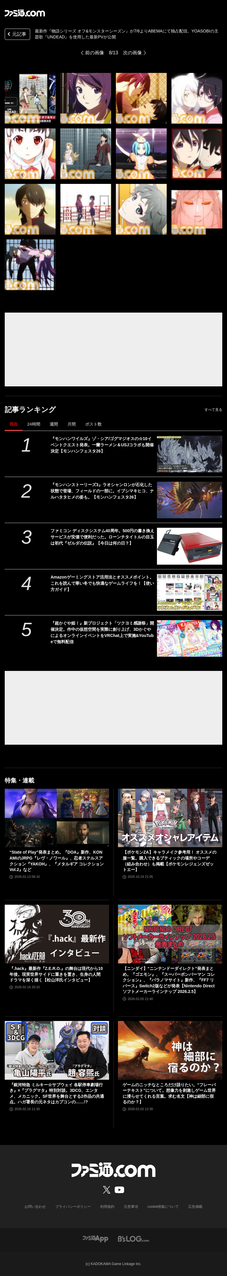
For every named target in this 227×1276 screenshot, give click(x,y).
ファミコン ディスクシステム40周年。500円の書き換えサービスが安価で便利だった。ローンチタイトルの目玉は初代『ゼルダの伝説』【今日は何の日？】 (102, 536)
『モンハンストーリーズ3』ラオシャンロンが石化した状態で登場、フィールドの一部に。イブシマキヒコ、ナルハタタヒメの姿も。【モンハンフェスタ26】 (102, 490)
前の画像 (94, 52)
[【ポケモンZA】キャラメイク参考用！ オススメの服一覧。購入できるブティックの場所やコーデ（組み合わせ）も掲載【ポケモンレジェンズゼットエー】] (170, 818)
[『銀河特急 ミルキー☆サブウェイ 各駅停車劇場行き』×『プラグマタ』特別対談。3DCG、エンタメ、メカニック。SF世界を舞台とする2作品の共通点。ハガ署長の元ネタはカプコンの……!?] (57, 1050)
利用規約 (107, 1207)
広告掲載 (195, 1207)
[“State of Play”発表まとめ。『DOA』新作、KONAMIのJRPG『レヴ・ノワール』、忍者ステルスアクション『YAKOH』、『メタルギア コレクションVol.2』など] (57, 818)
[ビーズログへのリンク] (133, 1238)
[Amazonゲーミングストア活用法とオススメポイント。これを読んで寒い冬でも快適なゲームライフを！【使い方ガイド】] (189, 592)
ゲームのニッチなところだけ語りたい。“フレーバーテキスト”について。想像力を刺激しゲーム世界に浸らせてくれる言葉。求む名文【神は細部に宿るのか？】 (169, 1093)
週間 (54, 424)
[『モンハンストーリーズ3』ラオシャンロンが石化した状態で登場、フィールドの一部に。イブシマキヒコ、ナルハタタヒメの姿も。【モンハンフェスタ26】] (189, 500)
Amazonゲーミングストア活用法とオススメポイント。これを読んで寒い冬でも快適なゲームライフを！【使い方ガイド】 (102, 583)
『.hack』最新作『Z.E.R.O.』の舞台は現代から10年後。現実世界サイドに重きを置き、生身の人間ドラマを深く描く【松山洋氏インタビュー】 (56, 974)
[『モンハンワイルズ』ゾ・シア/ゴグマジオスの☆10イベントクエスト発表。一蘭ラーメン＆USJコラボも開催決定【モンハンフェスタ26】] (189, 454)
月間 (71, 424)
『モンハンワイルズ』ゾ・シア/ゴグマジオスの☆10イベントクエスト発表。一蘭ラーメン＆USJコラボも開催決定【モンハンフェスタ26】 (102, 444)
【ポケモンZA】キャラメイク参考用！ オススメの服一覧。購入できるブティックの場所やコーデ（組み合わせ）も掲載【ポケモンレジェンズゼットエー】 (169, 861)
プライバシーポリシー (73, 1207)
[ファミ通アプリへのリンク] (95, 1238)
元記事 (16, 35)
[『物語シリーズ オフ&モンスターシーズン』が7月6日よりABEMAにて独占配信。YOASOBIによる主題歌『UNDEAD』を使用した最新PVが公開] (30, 98)
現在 (13, 424)
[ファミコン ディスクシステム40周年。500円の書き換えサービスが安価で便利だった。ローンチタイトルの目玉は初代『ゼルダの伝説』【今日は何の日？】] (189, 546)
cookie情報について (163, 1207)
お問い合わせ (35, 1207)
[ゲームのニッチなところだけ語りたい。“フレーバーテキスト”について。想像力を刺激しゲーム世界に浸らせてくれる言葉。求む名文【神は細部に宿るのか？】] (170, 1050)
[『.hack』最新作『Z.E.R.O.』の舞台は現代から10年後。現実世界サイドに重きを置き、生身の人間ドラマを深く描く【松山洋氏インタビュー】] (57, 934)
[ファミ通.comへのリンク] (25, 13)
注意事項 (131, 1207)
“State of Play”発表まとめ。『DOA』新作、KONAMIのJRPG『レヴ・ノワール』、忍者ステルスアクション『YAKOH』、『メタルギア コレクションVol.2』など (56, 861)
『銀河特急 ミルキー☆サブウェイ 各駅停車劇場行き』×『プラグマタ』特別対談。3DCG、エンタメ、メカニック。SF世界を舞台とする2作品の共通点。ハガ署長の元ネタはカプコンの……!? (56, 1093)
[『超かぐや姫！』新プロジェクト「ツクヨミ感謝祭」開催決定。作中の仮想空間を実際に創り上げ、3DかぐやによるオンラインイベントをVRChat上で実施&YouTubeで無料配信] (189, 638)
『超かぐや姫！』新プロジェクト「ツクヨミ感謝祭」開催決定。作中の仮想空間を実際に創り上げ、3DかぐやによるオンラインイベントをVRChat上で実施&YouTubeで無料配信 (102, 632)
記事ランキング (30, 410)
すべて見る (213, 410)
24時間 (33, 424)
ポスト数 (93, 424)
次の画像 (132, 52)
